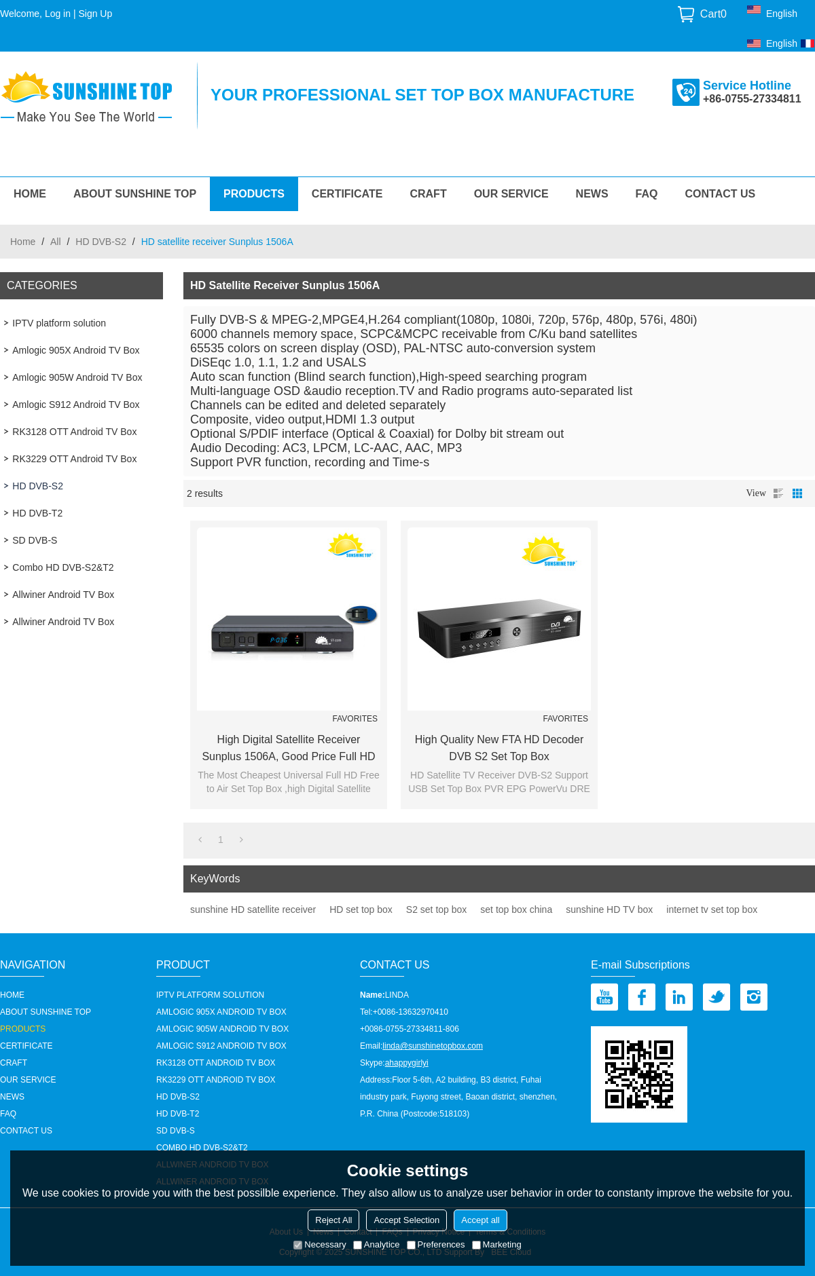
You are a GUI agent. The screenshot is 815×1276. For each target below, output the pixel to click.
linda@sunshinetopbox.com (432, 1046)
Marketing (497, 1244)
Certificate (347, 194)
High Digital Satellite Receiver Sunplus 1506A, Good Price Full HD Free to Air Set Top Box (288, 749)
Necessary (319, 1244)
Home (22, 241)
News (592, 194)
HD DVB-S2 (100, 241)
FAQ (647, 194)
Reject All (333, 1220)
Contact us (720, 194)
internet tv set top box (711, 909)
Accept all (480, 1220)
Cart (713, 14)
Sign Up (95, 13)
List (778, 493)
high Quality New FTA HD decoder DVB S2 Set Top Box (499, 748)
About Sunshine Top (134, 194)
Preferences (436, 1244)
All (55, 241)
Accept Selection (406, 1220)
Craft (428, 194)
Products (254, 194)
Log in (58, 13)
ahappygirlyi (407, 1063)
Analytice (376, 1244)
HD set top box (361, 909)
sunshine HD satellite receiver (253, 909)
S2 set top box (436, 909)
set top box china (516, 909)
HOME (30, 194)
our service (511, 194)
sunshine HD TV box (609, 909)
